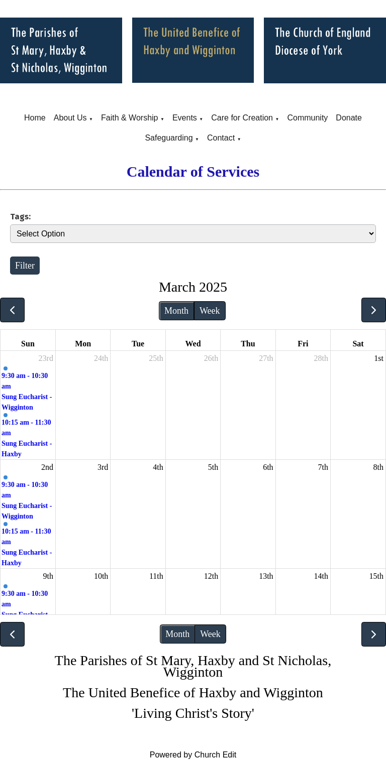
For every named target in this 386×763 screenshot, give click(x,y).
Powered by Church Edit (193, 754)
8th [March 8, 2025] (378, 467)
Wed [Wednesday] (193, 343)
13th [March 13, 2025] (266, 576)
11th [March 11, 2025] (156, 576)
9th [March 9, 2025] (48, 576)
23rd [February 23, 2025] (46, 358)
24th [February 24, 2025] (101, 358)
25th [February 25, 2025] (156, 358)
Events (184, 117)
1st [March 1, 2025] (378, 358)
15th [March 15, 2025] (376, 576)
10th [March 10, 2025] (101, 576)
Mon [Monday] (83, 343)
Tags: (20, 216)
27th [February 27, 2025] (266, 358)
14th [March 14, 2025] (321, 576)
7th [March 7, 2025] (323, 467)
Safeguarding (168, 138)
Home (35, 117)
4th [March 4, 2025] (158, 467)
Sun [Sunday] (28, 343)
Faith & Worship (129, 117)
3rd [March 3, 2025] (103, 467)
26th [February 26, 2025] (211, 358)
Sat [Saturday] (357, 343)
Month (176, 311)
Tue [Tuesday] (138, 343)
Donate (349, 117)
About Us (70, 117)
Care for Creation (242, 117)
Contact (221, 138)
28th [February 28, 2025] (321, 358)
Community (307, 117)
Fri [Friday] (303, 343)
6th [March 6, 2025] (268, 467)
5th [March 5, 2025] (213, 467)
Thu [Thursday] (248, 343)
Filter (25, 266)
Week (210, 311)
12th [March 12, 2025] (211, 576)
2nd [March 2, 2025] (47, 467)
